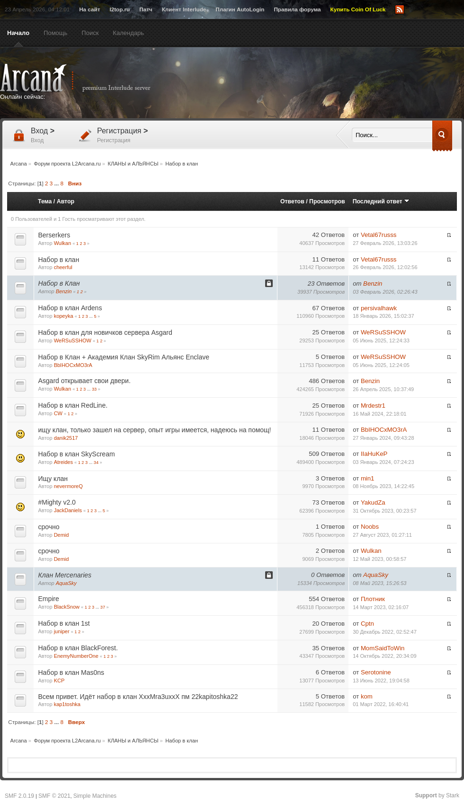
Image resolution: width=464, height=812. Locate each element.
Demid (61, 535)
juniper (62, 631)
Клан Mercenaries (64, 575)
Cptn (367, 623)
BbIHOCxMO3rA (73, 365)
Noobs (370, 526)
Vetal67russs (379, 234)
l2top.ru (119, 9)
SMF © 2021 (54, 796)
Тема (45, 201)
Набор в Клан (59, 283)
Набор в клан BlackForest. (77, 648)
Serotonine (376, 672)
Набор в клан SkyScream (76, 454)
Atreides (63, 462)
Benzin (64, 291)
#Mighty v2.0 (56, 502)
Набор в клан (58, 259)
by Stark (437, 795)
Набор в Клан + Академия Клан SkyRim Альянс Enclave (123, 357)
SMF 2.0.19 (19, 796)
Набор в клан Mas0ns (71, 672)
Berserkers (54, 235)
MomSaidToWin (382, 648)
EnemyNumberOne (76, 656)
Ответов (292, 201)
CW (58, 413)
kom (367, 696)
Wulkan (62, 243)
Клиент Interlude (184, 9)
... (57, 183)
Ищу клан (53, 478)
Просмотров (327, 201)
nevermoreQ (68, 486)
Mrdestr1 (373, 405)
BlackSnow (67, 607)
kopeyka (63, 316)
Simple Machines (94, 796)
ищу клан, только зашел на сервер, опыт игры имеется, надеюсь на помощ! (154, 430)
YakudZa (373, 502)
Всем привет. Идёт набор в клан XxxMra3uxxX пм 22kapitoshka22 (138, 696)
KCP (59, 680)
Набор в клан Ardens (70, 308)
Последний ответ (381, 201)
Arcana (85, 78)
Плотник (373, 598)
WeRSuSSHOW (72, 340)
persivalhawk (379, 308)
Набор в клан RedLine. (72, 405)
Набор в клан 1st (63, 623)
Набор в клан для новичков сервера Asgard (105, 332)
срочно (48, 527)
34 (96, 462)
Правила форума (297, 9)
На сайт (89, 9)
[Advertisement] (290, 129)
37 (102, 607)
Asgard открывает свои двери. (84, 380)
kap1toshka (67, 704)
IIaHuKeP (374, 453)
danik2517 (66, 438)
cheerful (63, 267)
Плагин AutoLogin (239, 9)
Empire (48, 598)
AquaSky (66, 583)
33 (94, 389)
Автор (65, 201)
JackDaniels (68, 510)
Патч (145, 9)
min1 (368, 478)
